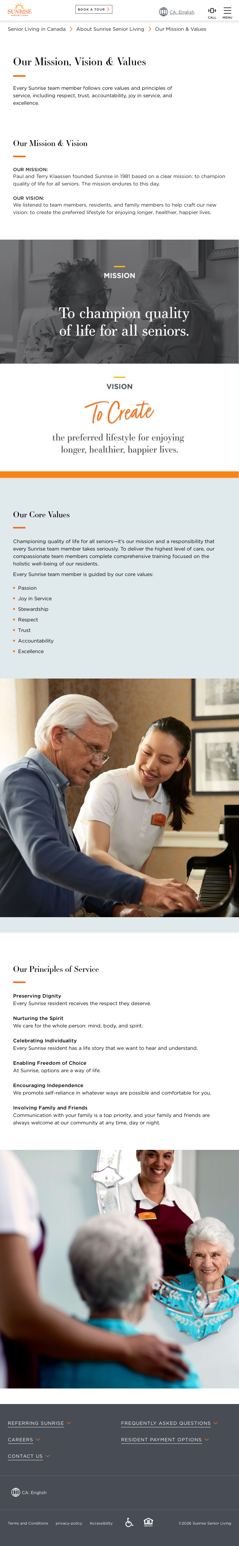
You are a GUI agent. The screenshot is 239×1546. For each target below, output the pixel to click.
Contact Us (25, 1456)
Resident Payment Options (161, 1440)
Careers (20, 1440)
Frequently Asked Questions (166, 1423)
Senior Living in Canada (37, 29)
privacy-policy (69, 1523)
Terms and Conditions (28, 1523)
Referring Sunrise (36, 1423)
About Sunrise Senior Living (110, 29)
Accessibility (101, 1523)
